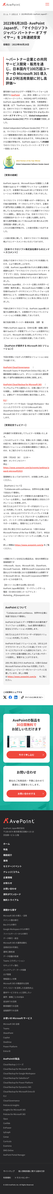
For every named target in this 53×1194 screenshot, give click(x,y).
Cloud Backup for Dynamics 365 (17, 1087)
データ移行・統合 (10, 938)
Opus (5, 1118)
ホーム (6, 843)
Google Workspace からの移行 (16, 929)
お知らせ (7, 883)
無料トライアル (11, 900)
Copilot (6, 1037)
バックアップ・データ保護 (14, 969)
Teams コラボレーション (14, 960)
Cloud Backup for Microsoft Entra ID (19, 1091)
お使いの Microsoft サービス (17, 1018)
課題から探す (10, 909)
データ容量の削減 (10, 956)
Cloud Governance (11, 1100)
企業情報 (7, 877)
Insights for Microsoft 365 (14, 1109)
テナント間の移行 (10, 920)
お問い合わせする (26, 793)
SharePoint (8, 1032)
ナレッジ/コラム (11, 871)
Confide (6, 1123)
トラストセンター (22, 1177)
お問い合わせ (10, 888)
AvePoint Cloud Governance (16, 367)
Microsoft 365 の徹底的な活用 (16, 983)
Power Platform (10, 1046)
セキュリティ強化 (10, 965)
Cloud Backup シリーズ (13, 1064)
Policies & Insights (11, 1105)
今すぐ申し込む (26, 754)
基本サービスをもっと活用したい (17, 992)
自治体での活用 (9, 1001)
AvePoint (15, 95)
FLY (5, 400)
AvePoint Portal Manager (14, 1154)
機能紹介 (7, 855)
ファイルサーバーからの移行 (15, 933)
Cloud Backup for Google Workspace (19, 1073)
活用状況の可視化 (10, 947)
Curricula (7, 1141)
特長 (5, 849)
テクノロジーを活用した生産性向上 (18, 987)
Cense (6, 1136)
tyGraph (6, 1132)
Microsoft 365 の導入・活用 (15, 915)
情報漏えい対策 (9, 978)
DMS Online (8, 1150)
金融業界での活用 (10, 1010)
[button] (47, 4)
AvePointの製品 (11, 1058)
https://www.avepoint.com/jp (29, 544)
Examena (7, 1145)
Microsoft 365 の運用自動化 (15, 942)
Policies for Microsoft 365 (14, 1114)
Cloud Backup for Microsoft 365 (17, 1068)
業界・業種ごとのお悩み (13, 997)
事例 (5, 860)
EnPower (7, 1127)
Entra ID (6, 1051)
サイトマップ (9, 1171)
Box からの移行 (9, 924)
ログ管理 (7, 974)
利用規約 (7, 1177)
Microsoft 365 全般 (11, 1023)
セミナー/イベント (12, 866)
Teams (6, 1028)
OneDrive (7, 1042)
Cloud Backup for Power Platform (18, 1082)
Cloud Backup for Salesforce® (16, 1078)
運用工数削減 (9, 951)
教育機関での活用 (10, 1006)
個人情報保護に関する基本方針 (31, 1171)
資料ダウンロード (12, 894)
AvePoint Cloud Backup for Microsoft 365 (22, 384)
